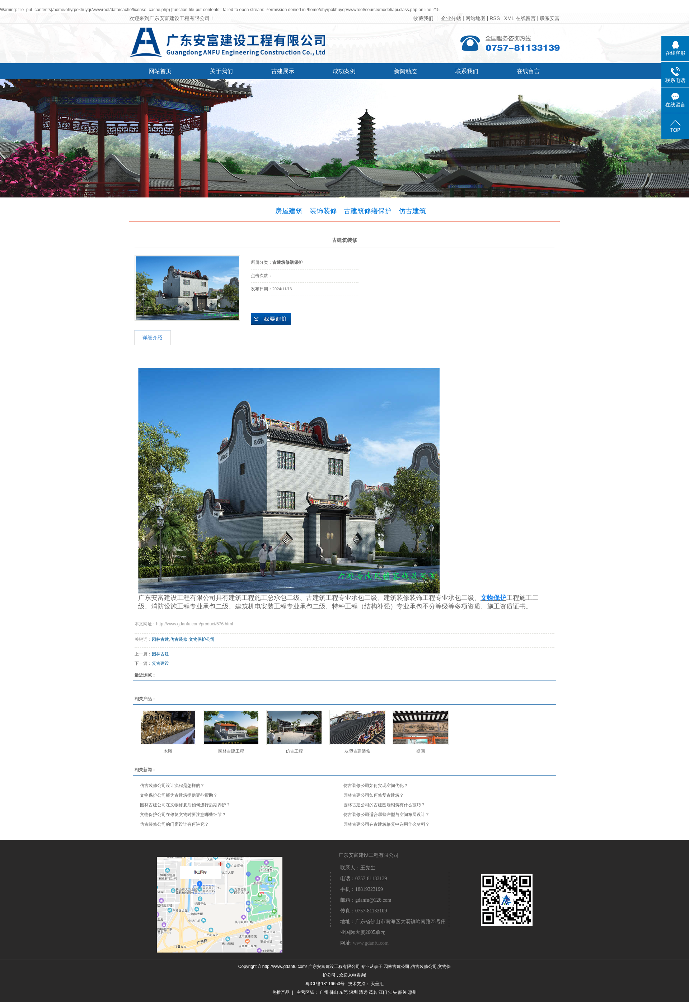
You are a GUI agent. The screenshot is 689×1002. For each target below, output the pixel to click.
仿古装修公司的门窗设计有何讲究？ (174, 824)
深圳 (353, 992)
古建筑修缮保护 (368, 211)
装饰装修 (323, 211)
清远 (363, 992)
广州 (324, 992)
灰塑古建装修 (357, 751)
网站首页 (160, 71)
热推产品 (281, 992)
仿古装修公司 (424, 966)
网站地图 (476, 18)
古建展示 (282, 71)
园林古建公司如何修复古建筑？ (373, 795)
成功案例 (344, 71)
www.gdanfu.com (370, 943)
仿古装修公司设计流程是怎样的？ (172, 785)
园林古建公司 (396, 966)
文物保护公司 (202, 639)
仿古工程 (294, 751)
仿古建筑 (412, 211)
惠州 (412, 992)
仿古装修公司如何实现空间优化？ (375, 785)
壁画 (420, 751)
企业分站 (451, 18)
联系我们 (466, 71)
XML (509, 18)
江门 (383, 992)
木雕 (168, 751)
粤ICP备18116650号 (324, 983)
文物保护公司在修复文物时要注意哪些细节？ (183, 814)
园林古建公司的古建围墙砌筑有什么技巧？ (384, 804)
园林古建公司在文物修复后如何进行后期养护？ (185, 804)
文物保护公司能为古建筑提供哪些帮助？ (178, 795)
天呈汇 (377, 983)
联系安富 (550, 18)
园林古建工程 (231, 751)
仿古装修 (178, 639)
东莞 (343, 992)
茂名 (373, 992)
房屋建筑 (289, 211)
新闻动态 (405, 71)
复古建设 (160, 663)
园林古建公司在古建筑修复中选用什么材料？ (386, 824)
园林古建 (160, 639)
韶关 (402, 992)
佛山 (333, 992)
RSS (494, 18)
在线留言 (526, 18)
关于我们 (221, 71)
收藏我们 (423, 18)
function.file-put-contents (196, 9)
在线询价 (271, 319)
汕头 (392, 992)
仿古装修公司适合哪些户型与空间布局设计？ (386, 814)
